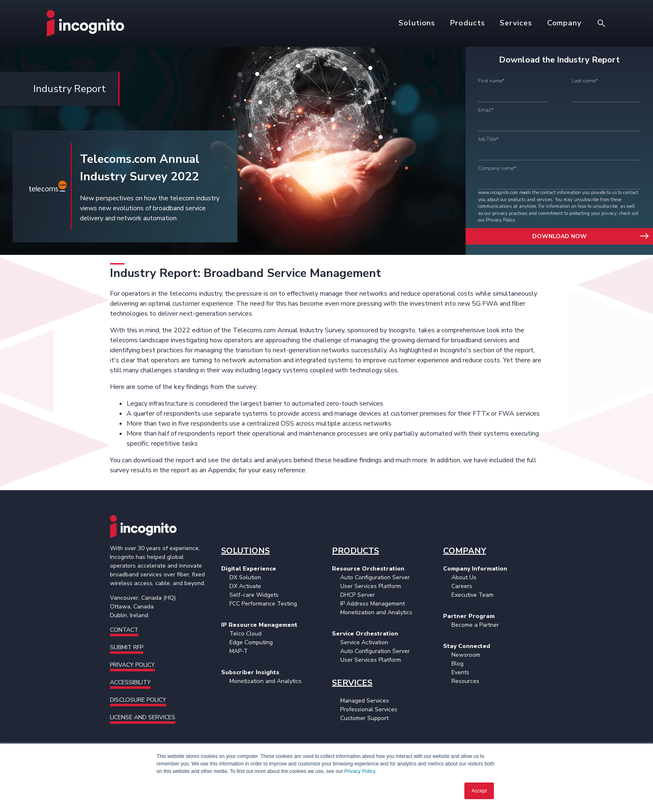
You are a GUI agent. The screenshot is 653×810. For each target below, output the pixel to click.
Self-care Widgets (254, 595)
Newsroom (465, 655)
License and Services (142, 717)
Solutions (417, 23)
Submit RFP (126, 647)
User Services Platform (370, 586)
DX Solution (245, 577)
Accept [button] (479, 791)
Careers (461, 586)
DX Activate (245, 586)
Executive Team (472, 595)
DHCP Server (357, 595)
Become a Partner (475, 625)
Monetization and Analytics (265, 681)
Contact (124, 630)
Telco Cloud (245, 634)
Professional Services (368, 709)
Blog (457, 664)
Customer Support (364, 718)
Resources (465, 681)
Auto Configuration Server (375, 577)
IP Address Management (372, 604)
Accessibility (130, 682)
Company (564, 23)
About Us (463, 577)
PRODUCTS (355, 550)
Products (467, 23)
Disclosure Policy (138, 700)
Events (460, 672)
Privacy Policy (359, 771)
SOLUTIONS (245, 550)
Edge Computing (251, 642)
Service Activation (364, 642)
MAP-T (238, 651)
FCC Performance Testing (263, 604)
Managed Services (364, 701)
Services (516, 23)
